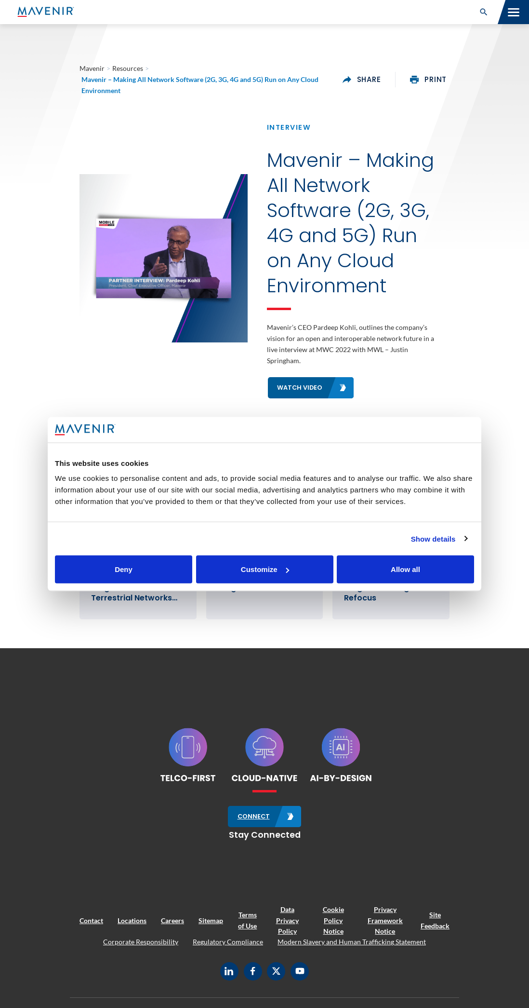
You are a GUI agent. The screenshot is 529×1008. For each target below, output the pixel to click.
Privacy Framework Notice (385, 920)
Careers (172, 920)
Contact (91, 920)
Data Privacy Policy (287, 920)
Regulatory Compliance (228, 942)
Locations (132, 920)
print (428, 79)
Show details (433, 538)
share (362, 79)
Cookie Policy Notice (333, 920)
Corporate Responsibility (140, 942)
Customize (265, 569)
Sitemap (210, 920)
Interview (289, 127)
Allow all (405, 569)
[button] (483, 12)
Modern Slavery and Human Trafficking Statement (352, 942)
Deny (123, 569)
